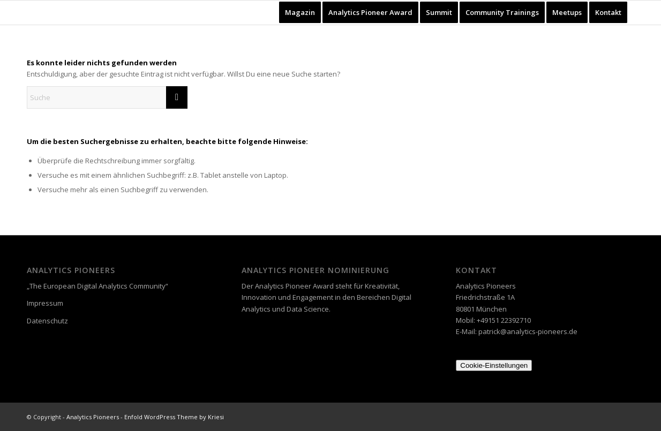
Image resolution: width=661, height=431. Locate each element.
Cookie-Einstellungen (494, 365)
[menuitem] (300, 13)
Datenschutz (47, 321)
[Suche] (107, 97)
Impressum (45, 303)
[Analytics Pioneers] (55, 13)
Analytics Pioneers (92, 417)
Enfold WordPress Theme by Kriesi (174, 417)
